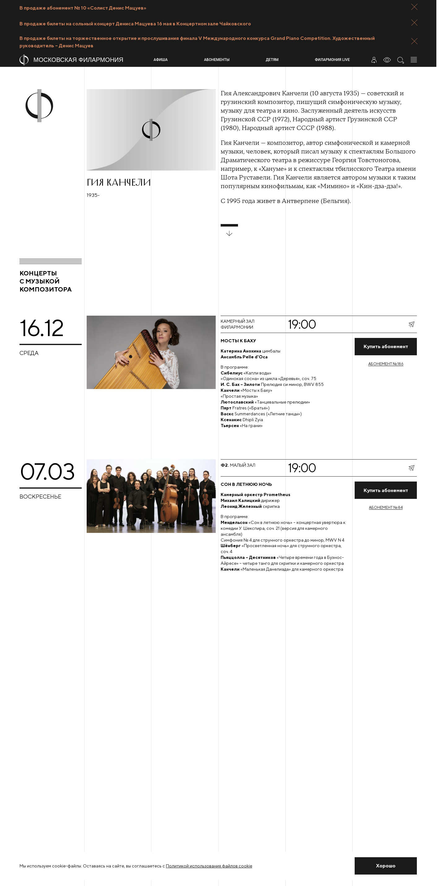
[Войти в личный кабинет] (373, 59)
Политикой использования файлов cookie (209, 865)
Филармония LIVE (332, 60)
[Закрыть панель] (414, 7)
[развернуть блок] (229, 230)
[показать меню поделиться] (411, 324)
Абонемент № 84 (386, 507)
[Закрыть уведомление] (386, 866)
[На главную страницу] (84, 59)
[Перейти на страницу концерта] (285, 383)
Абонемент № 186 (386, 363)
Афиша (160, 60)
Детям (272, 60)
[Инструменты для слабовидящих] (387, 59)
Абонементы (216, 60)
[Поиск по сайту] (400, 59)
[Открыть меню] (413, 59)
